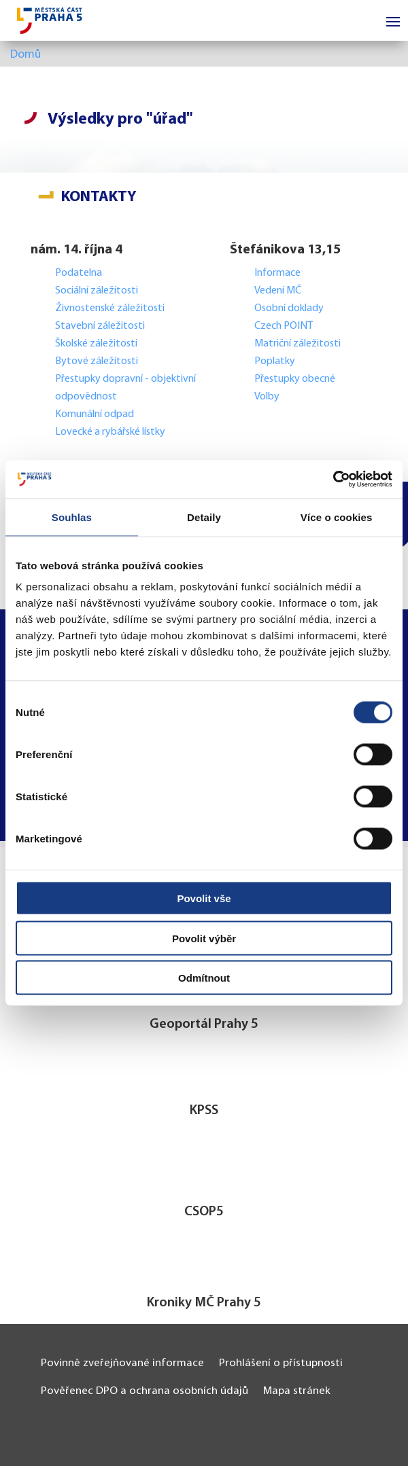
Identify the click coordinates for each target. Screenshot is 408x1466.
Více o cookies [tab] (337, 516)
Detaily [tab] (204, 516)
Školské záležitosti (96, 343)
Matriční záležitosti (297, 343)
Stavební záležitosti (100, 326)
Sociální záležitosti (96, 290)
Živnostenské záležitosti (110, 308)
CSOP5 (204, 1212)
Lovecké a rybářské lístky (111, 432)
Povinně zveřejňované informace (122, 1363)
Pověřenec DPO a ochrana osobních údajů (144, 1391)
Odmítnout (204, 978)
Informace (277, 273)
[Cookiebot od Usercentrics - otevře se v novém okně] (332, 479)
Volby (266, 396)
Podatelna (78, 273)
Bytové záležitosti (96, 361)
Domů (25, 54)
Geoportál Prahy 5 (204, 1024)
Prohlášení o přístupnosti (281, 1363)
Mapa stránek (296, 1391)
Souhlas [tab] (72, 516)
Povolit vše (204, 898)
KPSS (204, 1111)
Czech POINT (283, 326)
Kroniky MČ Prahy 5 (204, 1303)
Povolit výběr (204, 938)
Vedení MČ (277, 290)
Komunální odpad (94, 414)
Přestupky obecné (294, 379)
